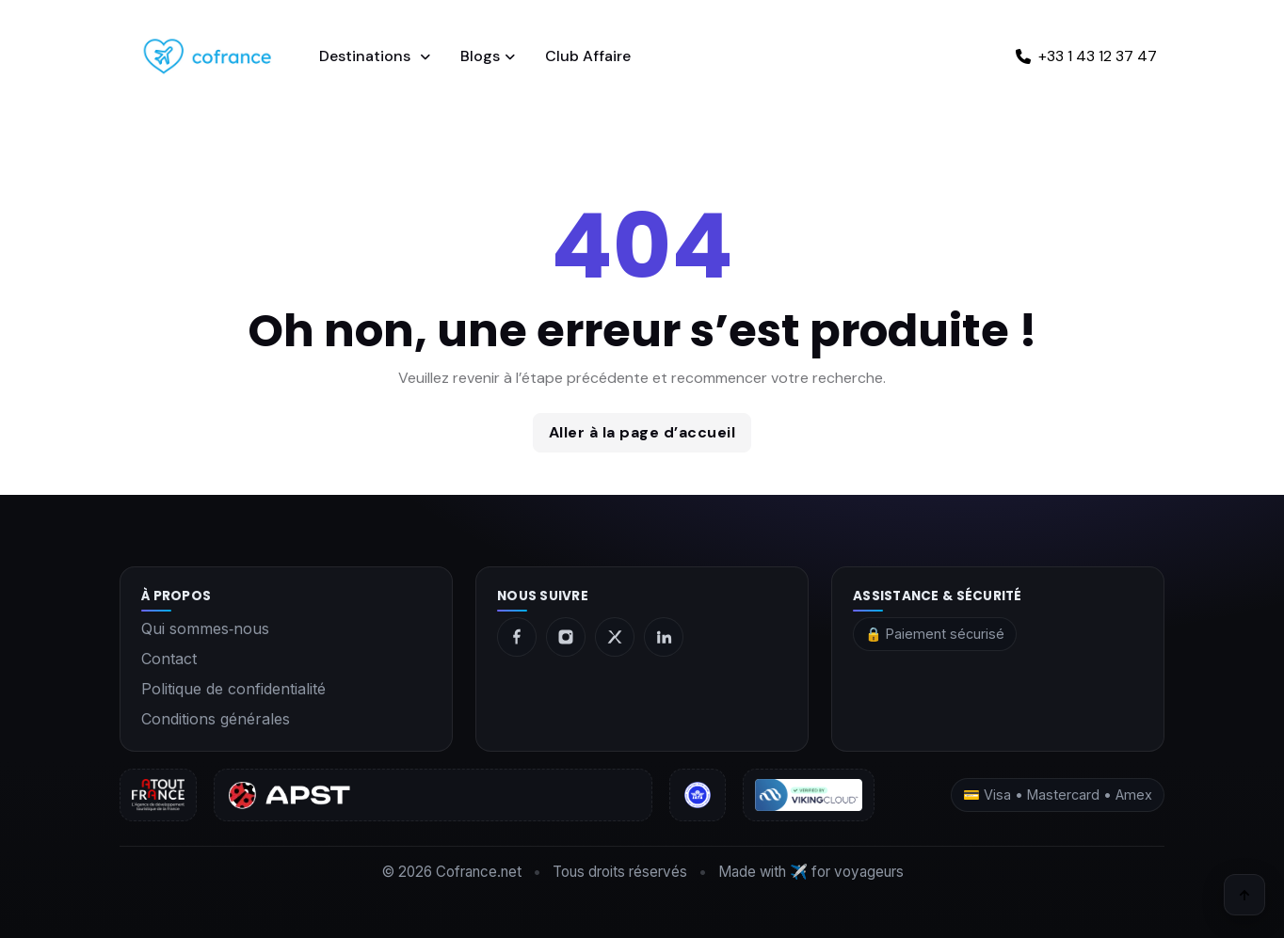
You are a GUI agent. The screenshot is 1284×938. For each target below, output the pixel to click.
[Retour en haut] (1244, 894)
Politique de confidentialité (233, 688)
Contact (169, 658)
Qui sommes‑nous (205, 628)
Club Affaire (588, 56)
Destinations (366, 56)
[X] (614, 637)
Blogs (480, 56)
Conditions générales (215, 718)
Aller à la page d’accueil (642, 432)
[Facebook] (517, 637)
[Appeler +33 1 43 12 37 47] (1086, 56)
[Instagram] (566, 637)
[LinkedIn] (663, 637)
